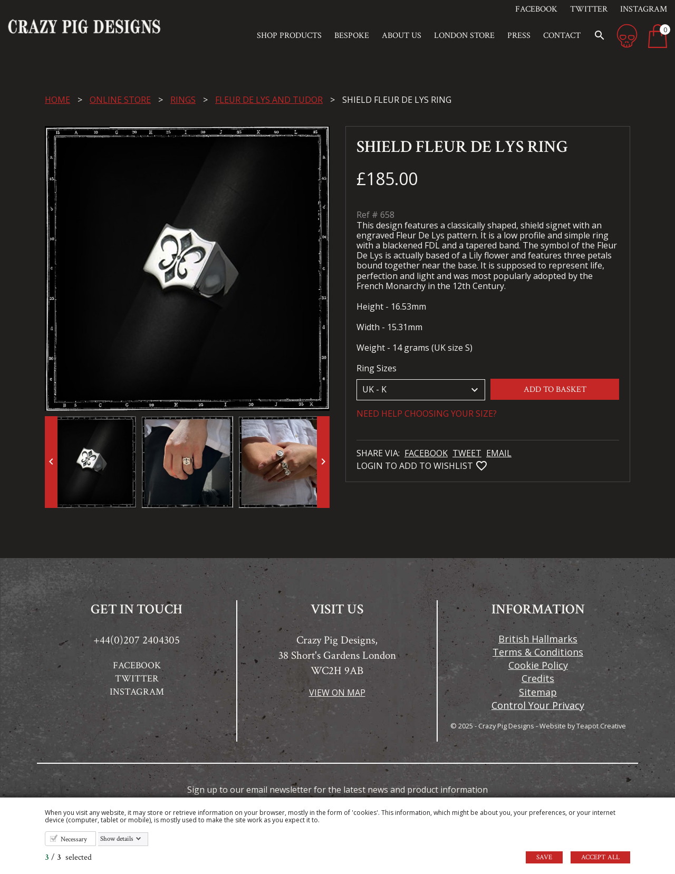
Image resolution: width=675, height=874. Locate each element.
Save (544, 857)
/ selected (68, 857)
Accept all (600, 857)
